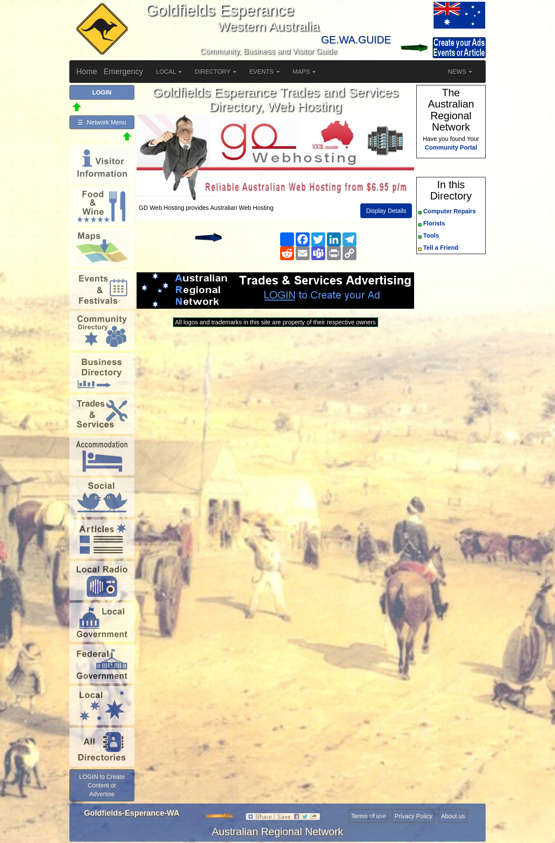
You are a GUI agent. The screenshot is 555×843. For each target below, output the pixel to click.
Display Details (386, 210)
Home (86, 71)
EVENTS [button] (264, 71)
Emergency (123, 71)
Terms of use (368, 816)
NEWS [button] (460, 71)
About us (453, 816)
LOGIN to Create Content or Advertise (101, 785)
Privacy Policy (413, 816)
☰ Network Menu (102, 122)
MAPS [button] (304, 71)
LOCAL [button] (169, 71)
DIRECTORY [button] (215, 71)
